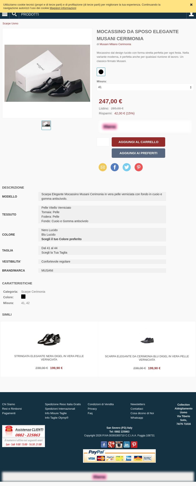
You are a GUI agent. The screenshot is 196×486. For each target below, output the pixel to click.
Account (191, 14)
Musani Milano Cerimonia (115, 44)
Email (101, 167)
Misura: (102, 81)
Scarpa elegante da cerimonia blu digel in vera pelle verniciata (147, 358)
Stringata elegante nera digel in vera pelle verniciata (49, 358)
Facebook (114, 167)
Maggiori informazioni (63, 8)
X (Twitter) (126, 168)
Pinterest (138, 167)
